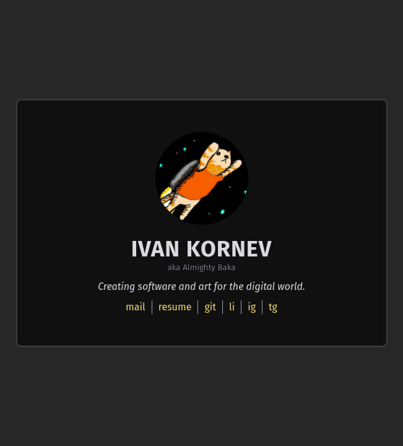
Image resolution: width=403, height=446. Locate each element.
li (232, 307)
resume (175, 307)
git (210, 307)
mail (135, 307)
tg (273, 307)
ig (252, 307)
